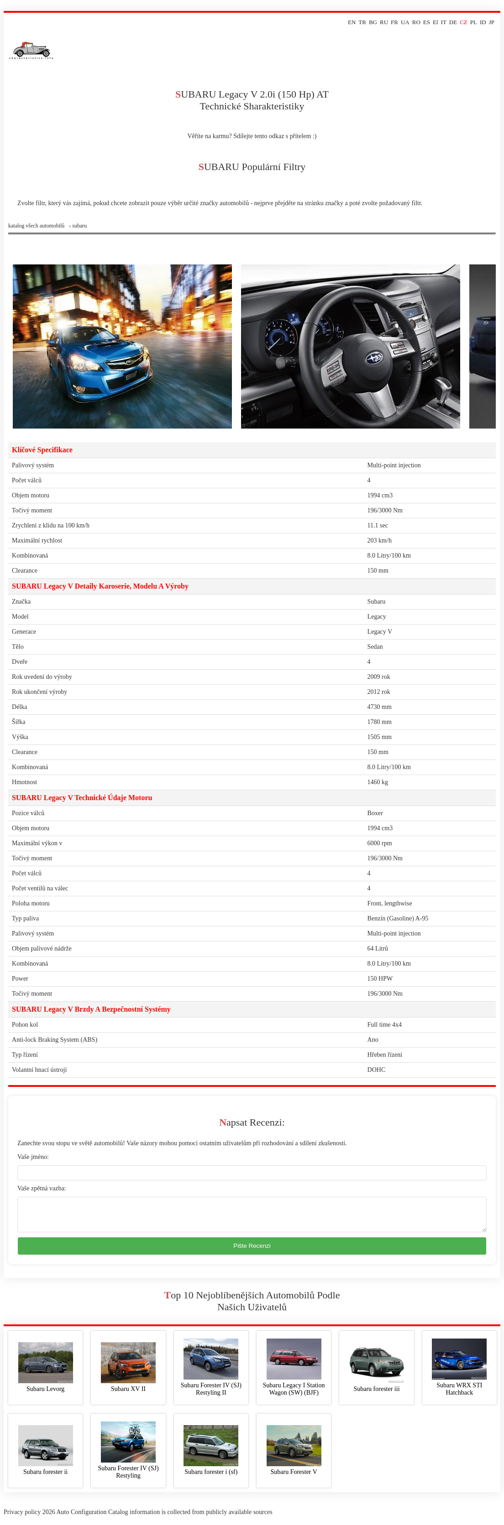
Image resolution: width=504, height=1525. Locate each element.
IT (443, 22)
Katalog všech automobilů (36, 225)
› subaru (78, 225)
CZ (463, 22)
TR (362, 22)
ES (426, 22)
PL (473, 22)
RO (416, 22)
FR (394, 22)
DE (453, 22)
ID (483, 22)
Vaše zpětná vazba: (41, 1188)
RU (384, 22)
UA (405, 22)
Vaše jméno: (33, 1156)
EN (352, 22)
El (435, 22)
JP (491, 22)
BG (373, 22)
